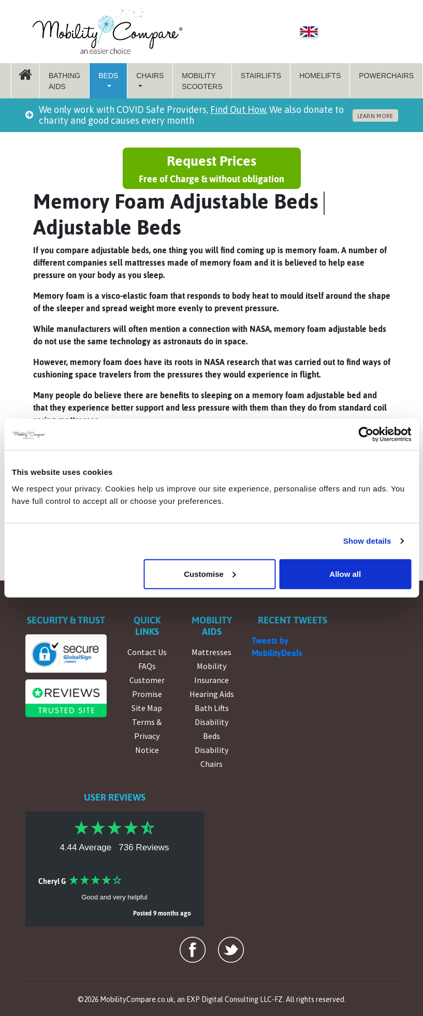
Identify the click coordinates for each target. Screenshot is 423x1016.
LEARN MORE (375, 116)
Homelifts (320, 75)
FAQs (147, 666)
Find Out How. (238, 109)
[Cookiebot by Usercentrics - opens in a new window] (365, 434)
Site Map (147, 708)
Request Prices (212, 169)
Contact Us (147, 652)
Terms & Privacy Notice (147, 736)
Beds (108, 75)
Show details (367, 540)
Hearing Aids (211, 694)
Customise (210, 573)
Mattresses (211, 652)
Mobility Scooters (202, 81)
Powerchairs (386, 75)
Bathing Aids (64, 81)
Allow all (345, 573)
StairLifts (261, 75)
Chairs (150, 75)
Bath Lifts (212, 708)
